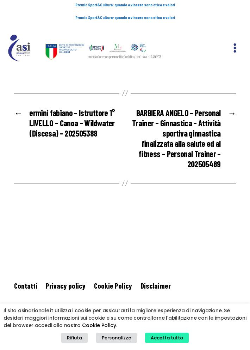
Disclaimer (155, 267)
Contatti (25, 267)
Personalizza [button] (116, 337)
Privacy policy (66, 267)
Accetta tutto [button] (167, 337)
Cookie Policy (113, 267)
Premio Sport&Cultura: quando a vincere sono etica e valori (125, 4)
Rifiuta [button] (74, 337)
